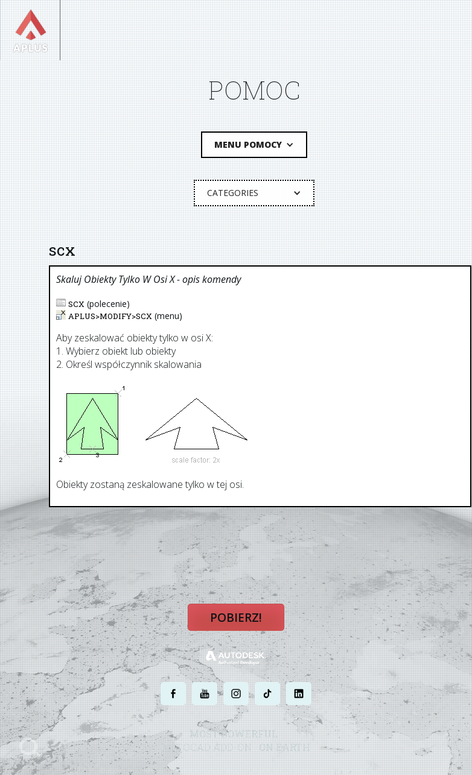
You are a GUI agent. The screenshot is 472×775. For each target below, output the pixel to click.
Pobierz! (236, 616)
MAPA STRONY (352, 769)
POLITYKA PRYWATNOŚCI (205, 769)
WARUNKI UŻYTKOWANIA (286, 769)
